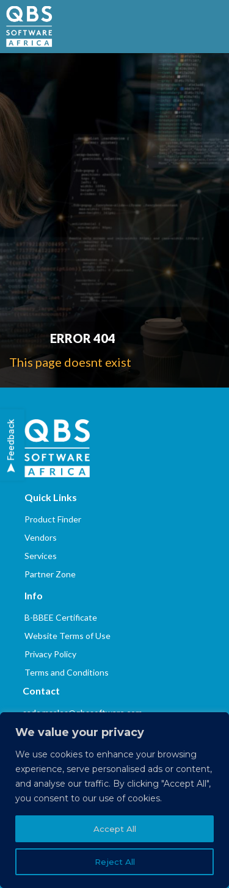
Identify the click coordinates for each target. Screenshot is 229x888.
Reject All (114, 861)
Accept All (114, 828)
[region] (114, 800)
